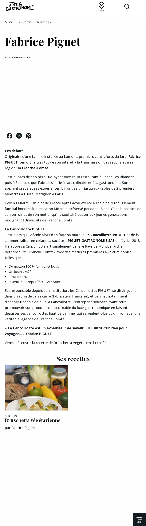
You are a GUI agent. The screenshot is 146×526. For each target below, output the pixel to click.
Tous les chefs (24, 22)
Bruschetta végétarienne (33, 420)
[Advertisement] (73, 96)
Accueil (8, 22)
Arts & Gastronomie (19, 57)
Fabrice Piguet (23, 427)
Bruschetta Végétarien (72, 342)
